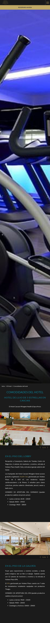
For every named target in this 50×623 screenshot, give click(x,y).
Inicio (3, 386)
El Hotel (9, 386)
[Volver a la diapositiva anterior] (2, 196)
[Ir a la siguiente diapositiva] (47, 196)
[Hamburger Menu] (47, 2)
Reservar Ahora (25, 7)
